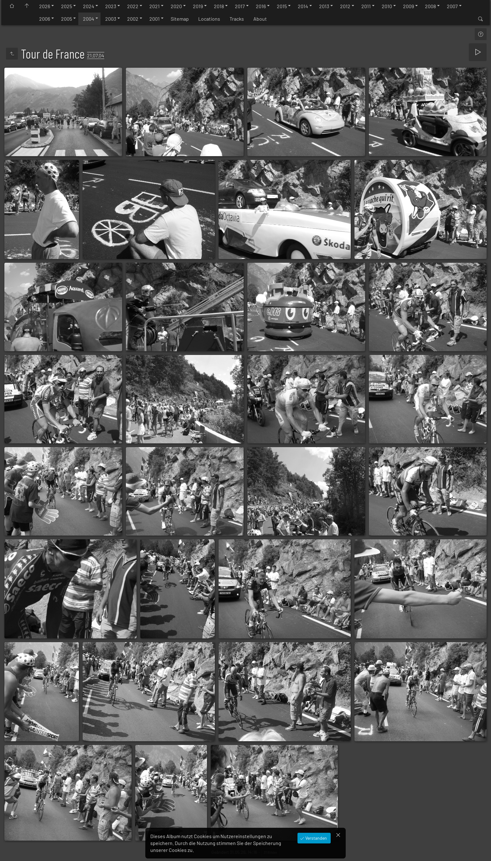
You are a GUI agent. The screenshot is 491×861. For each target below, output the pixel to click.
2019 (198, 6)
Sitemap (180, 19)
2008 (430, 6)
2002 (132, 19)
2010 (387, 6)
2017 (240, 6)
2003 (110, 19)
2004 (88, 19)
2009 (408, 6)
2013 (324, 6)
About (260, 19)
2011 (366, 6)
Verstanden (315, 838)
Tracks (237, 19)
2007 (452, 6)
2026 (44, 6)
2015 (282, 6)
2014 (303, 6)
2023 (110, 6)
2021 (154, 6)
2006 (44, 19)
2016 (261, 6)
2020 (176, 6)
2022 (132, 6)
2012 (345, 6)
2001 (154, 19)
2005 (66, 19)
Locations (209, 19)
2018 (219, 6)
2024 (88, 6)
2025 (66, 6)
